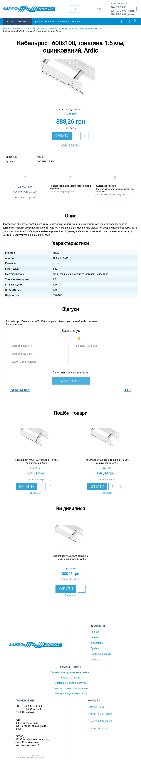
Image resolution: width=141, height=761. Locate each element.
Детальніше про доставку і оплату (112, 194)
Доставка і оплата (101, 654)
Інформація (62, 21)
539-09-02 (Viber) (122, 14)
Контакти (96, 659)
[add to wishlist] (77, 136)
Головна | (7, 28)
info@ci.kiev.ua (97, 728)
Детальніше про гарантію (62, 191)
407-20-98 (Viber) (122, 11)
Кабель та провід (70, 677)
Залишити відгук (36, 479)
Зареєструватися (20, 389)
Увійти (127, 389)
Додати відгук (69, 144)
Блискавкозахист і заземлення (70, 688)
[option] (70, 80)
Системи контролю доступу (70, 682)
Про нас (38, 21)
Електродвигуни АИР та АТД (71, 693)
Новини (49, 21)
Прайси (76, 21)
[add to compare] (85, 136)
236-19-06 (118, 7)
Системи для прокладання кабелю (70, 672)
